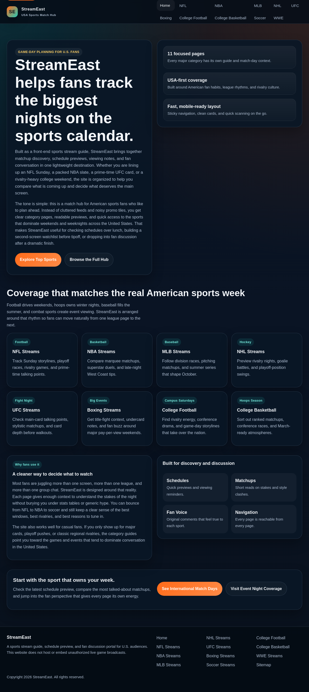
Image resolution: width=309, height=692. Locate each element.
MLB (258, 5)
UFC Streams (218, 647)
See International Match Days (189, 589)
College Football (193, 18)
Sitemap (263, 665)
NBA (219, 5)
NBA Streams (169, 656)
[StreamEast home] (31, 11)
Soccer (260, 18)
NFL (183, 5)
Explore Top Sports (38, 259)
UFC (295, 5)
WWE (278, 18)
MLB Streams (169, 665)
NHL (277, 5)
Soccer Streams (220, 665)
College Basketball (230, 18)
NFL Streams (168, 647)
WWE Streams (269, 656)
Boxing (166, 18)
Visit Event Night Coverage (256, 589)
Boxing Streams (220, 656)
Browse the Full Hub (89, 259)
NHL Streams (218, 638)
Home (162, 638)
